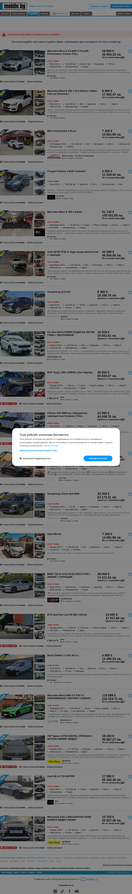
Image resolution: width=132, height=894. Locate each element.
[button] (66, 450)
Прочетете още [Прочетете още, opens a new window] (51, 445)
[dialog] (66, 447)
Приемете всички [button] (97, 458)
